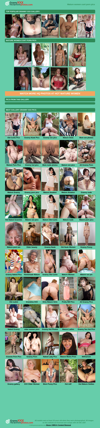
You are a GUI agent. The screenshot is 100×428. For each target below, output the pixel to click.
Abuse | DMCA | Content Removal (58, 425)
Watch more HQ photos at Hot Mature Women (50, 93)
